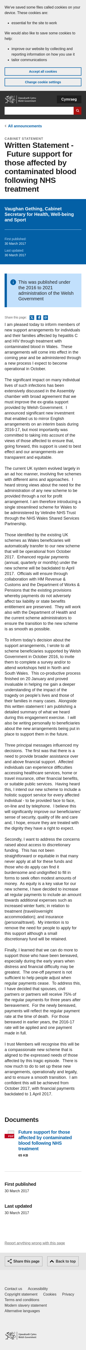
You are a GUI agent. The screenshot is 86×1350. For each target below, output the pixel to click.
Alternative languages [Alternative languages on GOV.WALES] (22, 1311)
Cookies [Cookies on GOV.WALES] (49, 1294)
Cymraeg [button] (69, 99)
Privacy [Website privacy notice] (68, 1294)
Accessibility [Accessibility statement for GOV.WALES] (38, 1289)
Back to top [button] (66, 1261)
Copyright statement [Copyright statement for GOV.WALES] (21, 1294)
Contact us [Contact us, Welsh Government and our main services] (13, 1289)
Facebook (38, 317)
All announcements (25, 126)
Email (45, 317)
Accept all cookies (43, 71)
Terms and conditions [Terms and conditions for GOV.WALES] (22, 1300)
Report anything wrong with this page (35, 1243)
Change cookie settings (43, 82)
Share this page (26, 1261)
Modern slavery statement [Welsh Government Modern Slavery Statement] (26, 1305)
